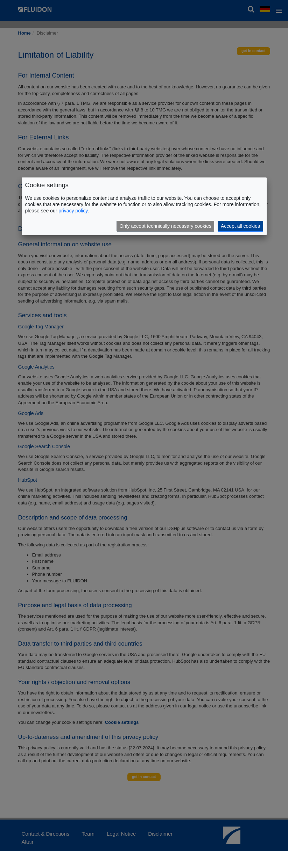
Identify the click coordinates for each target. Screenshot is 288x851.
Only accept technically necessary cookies (165, 226)
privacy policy (72, 210)
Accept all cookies (240, 226)
